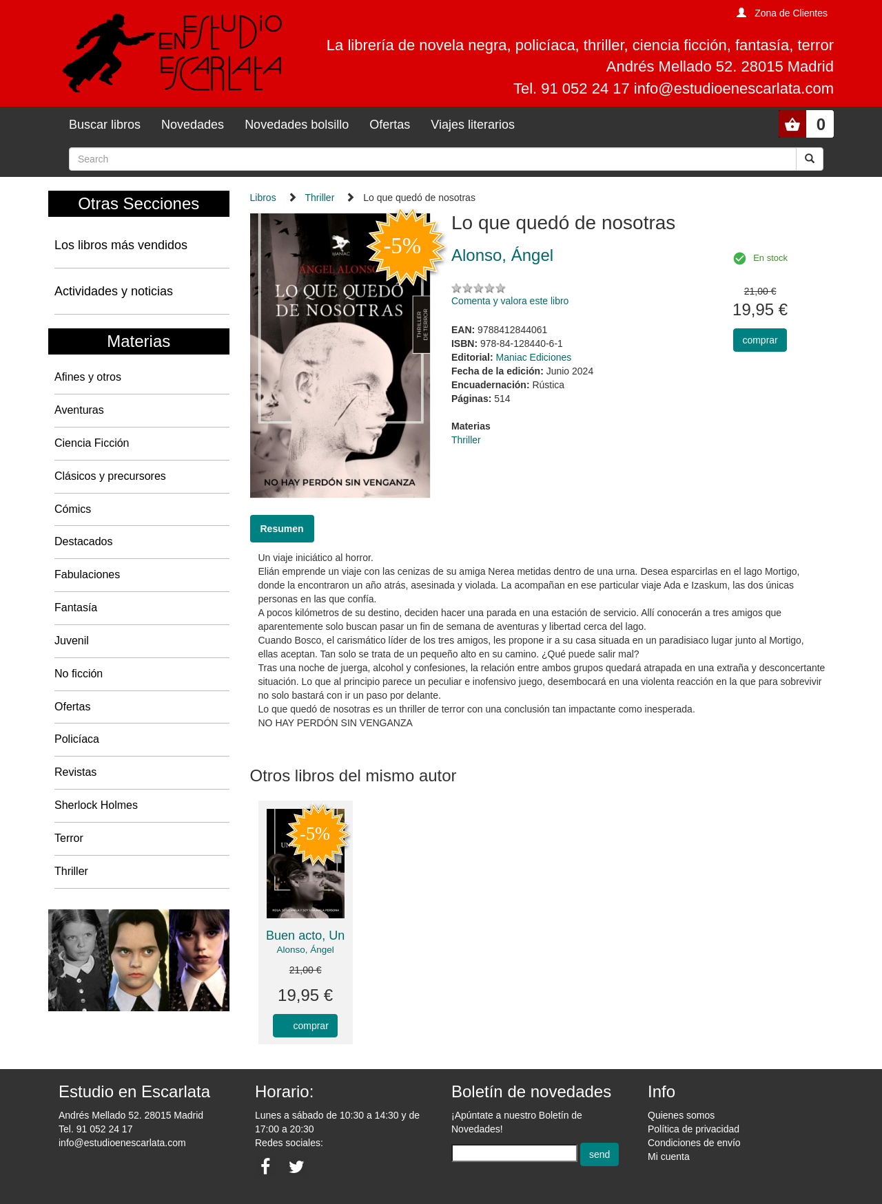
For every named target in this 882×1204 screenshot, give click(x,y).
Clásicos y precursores (110, 476)
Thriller (71, 871)
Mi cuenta (669, 1156)
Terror (68, 838)
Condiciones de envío (694, 1142)
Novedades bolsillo (297, 124)
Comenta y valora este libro (509, 300)
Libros (263, 197)
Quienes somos (681, 1115)
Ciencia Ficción (91, 443)
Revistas (75, 772)
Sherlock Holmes (96, 805)
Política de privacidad (693, 1128)
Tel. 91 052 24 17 (95, 1128)
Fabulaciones (87, 574)
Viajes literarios (473, 124)
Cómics (72, 509)
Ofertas (389, 124)
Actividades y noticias (113, 291)
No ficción (78, 673)
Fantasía (75, 607)
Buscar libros (105, 124)
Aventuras (79, 410)
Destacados (83, 541)
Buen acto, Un (305, 935)
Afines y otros (87, 377)
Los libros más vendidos (120, 245)
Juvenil (71, 640)
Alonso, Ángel (305, 949)
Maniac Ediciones (534, 357)
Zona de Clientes (791, 13)
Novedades (192, 124)
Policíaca (76, 739)
